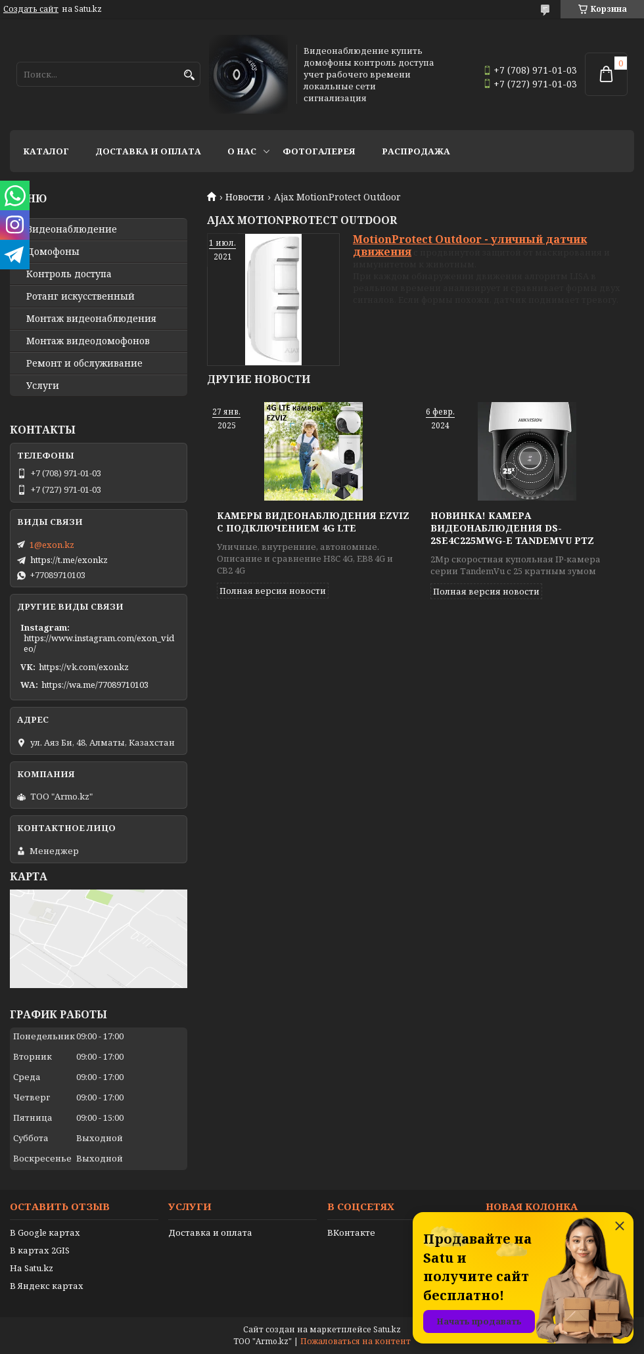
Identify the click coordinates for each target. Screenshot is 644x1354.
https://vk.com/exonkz (84, 667)
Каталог (46, 151)
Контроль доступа (69, 274)
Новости (244, 197)
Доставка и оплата (148, 151)
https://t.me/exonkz (69, 560)
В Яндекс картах (46, 1286)
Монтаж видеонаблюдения (91, 319)
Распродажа (416, 151)
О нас (241, 151)
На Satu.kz (31, 1268)
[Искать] (188, 75)
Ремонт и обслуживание (84, 363)
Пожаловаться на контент (355, 1341)
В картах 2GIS (40, 1250)
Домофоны (53, 252)
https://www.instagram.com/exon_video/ (99, 643)
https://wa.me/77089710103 (95, 684)
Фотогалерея (319, 151)
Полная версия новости (272, 591)
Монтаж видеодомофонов (88, 341)
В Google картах (45, 1232)
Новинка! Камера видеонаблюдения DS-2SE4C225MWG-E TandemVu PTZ (512, 528)
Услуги (42, 386)
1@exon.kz (52, 544)
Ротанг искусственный (80, 296)
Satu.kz (387, 1329)
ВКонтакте (351, 1232)
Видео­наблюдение (71, 229)
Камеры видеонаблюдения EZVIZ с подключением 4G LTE (313, 521)
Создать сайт (30, 9)
